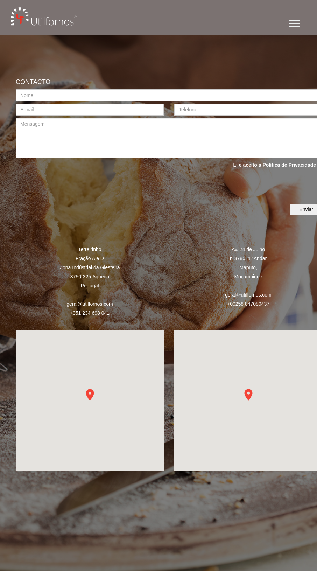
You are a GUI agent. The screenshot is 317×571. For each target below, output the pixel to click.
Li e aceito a (274, 165)
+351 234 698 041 (90, 313)
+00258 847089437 (248, 304)
